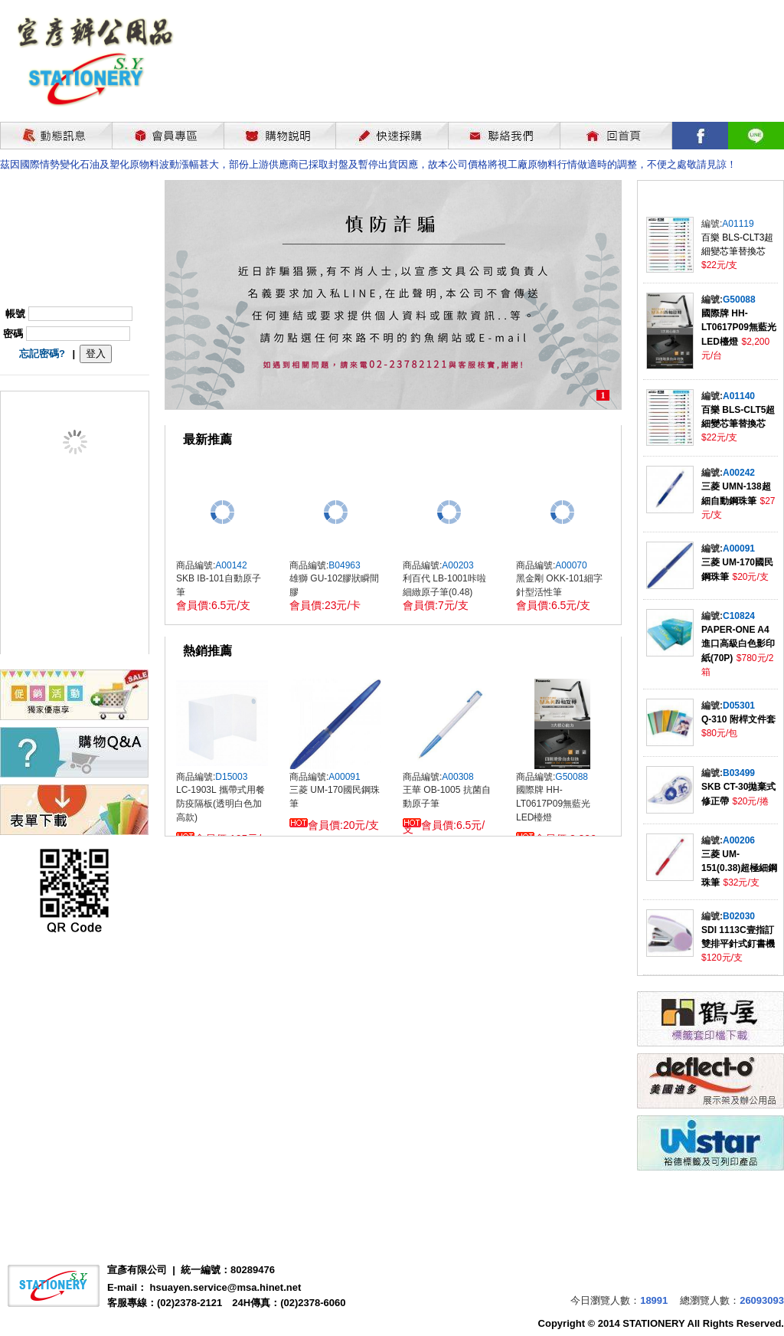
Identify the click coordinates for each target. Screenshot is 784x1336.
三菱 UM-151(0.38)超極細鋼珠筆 (739, 868)
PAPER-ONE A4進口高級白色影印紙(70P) (738, 643)
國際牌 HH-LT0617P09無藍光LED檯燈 (738, 327)
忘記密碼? (42, 353)
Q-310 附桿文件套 (738, 719)
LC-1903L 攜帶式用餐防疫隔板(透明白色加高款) (220, 803)
